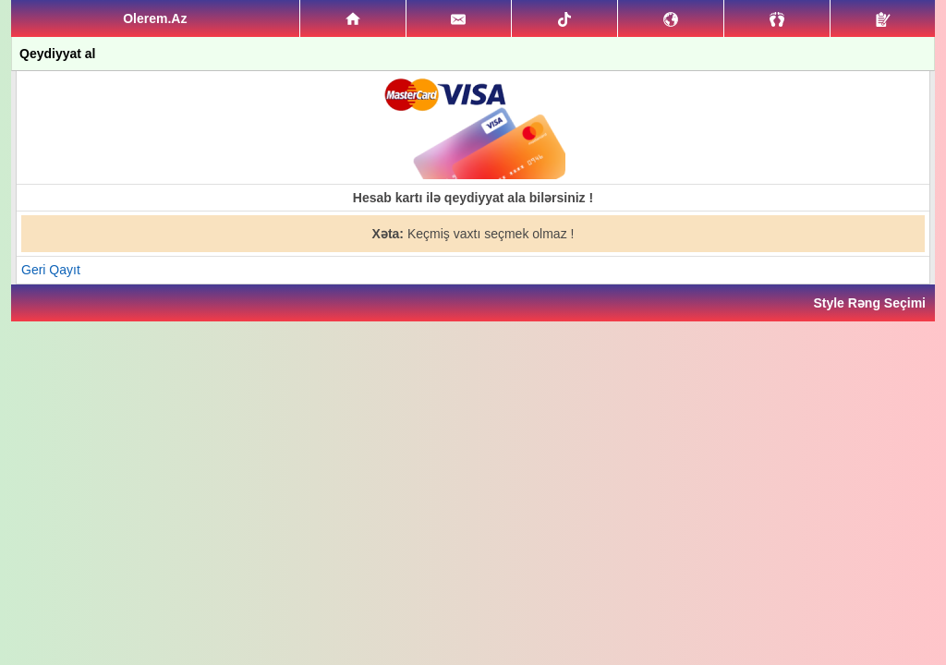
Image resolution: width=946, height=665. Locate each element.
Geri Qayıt (50, 269)
